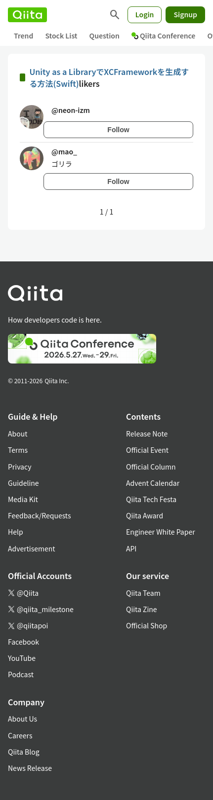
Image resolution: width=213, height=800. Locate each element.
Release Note (147, 433)
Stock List (61, 35)
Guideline (23, 483)
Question (104, 35)
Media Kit (23, 499)
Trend (23, 35)
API (131, 548)
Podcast (21, 674)
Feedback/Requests (39, 515)
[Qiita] (27, 14)
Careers (20, 735)
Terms (18, 450)
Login (144, 14)
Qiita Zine (141, 609)
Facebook (23, 642)
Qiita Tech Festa (151, 499)
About (17, 433)
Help (15, 532)
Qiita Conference (163, 35)
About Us (22, 719)
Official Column (151, 467)
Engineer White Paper (160, 532)
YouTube (22, 658)
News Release (30, 768)
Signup (185, 14)
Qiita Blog (24, 752)
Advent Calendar (152, 483)
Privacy (19, 467)
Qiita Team (143, 593)
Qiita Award (144, 515)
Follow (118, 130)
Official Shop (146, 625)
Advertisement (31, 548)
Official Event (147, 450)
